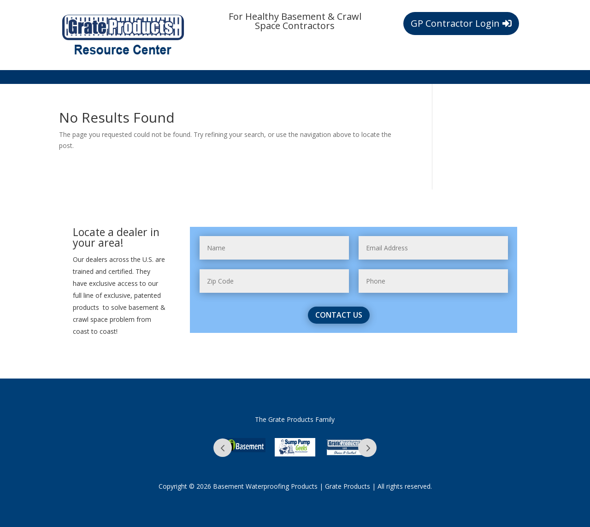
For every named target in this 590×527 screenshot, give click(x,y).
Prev (222, 447)
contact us (338, 315)
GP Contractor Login (455, 23)
